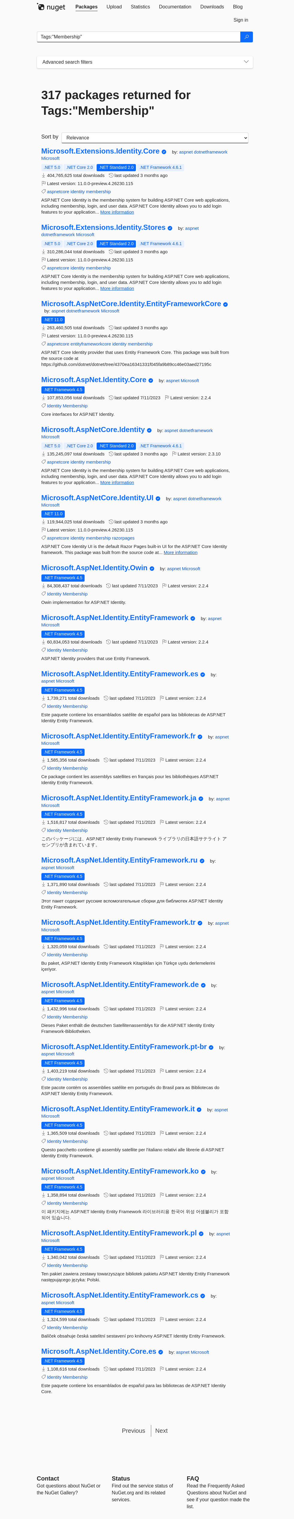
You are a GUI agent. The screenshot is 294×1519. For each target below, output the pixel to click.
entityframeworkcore (90, 343)
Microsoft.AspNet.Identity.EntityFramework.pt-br (124, 1046)
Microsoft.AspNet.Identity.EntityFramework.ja (118, 798)
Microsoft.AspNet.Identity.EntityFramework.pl (119, 1233)
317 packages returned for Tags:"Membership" (116, 102)
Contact (48, 1478)
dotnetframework (211, 151)
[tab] (86, 7)
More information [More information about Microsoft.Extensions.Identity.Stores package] (117, 288)
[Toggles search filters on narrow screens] (246, 62)
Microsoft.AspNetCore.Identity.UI (97, 498)
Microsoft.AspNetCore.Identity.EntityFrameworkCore (131, 303)
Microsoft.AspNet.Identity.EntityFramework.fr (118, 736)
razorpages (123, 537)
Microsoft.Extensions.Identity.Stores (103, 227)
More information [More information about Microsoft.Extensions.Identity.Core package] (117, 212)
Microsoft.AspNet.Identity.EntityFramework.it (118, 1109)
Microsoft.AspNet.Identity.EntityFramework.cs (120, 1295)
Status (121, 1478)
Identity (54, 405)
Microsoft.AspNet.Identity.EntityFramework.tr (118, 922)
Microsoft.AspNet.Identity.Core (93, 379)
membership (98, 191)
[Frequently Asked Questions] (193, 1478)
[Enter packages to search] (139, 37)
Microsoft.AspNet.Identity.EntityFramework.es (120, 674)
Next (161, 1430)
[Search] (246, 37)
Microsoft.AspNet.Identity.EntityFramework (114, 617)
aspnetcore (58, 191)
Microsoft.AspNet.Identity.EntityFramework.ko (120, 1171)
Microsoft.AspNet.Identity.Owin (94, 568)
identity (77, 191)
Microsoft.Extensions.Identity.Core (100, 151)
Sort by (49, 137)
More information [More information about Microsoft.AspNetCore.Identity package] (117, 482)
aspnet (186, 151)
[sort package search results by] (155, 137)
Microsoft (50, 158)
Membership (75, 405)
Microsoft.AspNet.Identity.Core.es (99, 1351)
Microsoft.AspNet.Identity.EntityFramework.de (120, 984)
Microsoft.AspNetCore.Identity (93, 429)
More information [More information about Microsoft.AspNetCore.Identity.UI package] (181, 552)
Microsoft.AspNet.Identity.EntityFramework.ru (119, 860)
